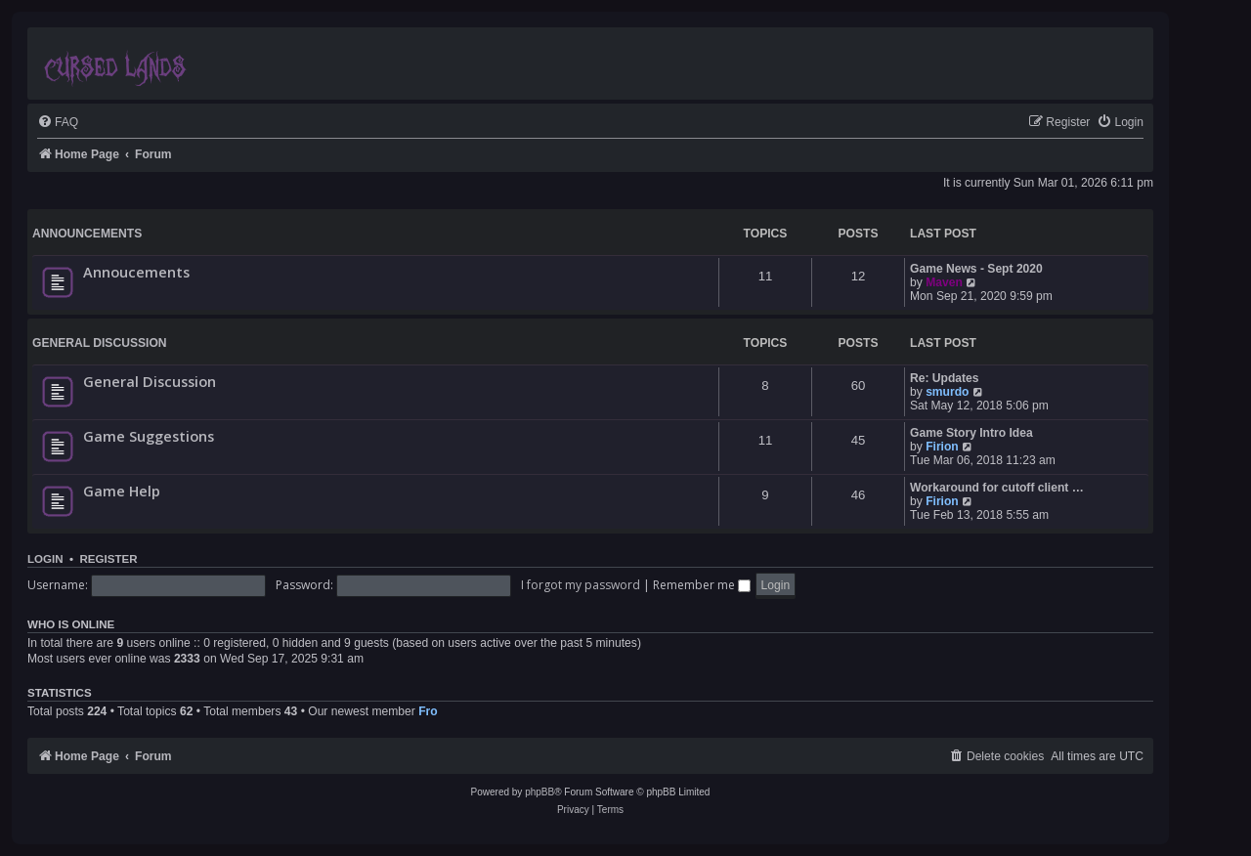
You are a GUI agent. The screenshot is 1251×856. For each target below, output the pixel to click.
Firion (942, 446)
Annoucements (136, 271)
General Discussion (99, 343)
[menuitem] (57, 122)
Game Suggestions (148, 436)
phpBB (539, 792)
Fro (427, 711)
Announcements (87, 233)
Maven (944, 282)
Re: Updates (944, 378)
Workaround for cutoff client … (997, 487)
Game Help (121, 490)
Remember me (702, 585)
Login (45, 559)
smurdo (947, 392)
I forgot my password (580, 585)
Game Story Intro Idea (971, 433)
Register (108, 559)
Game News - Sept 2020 (976, 269)
